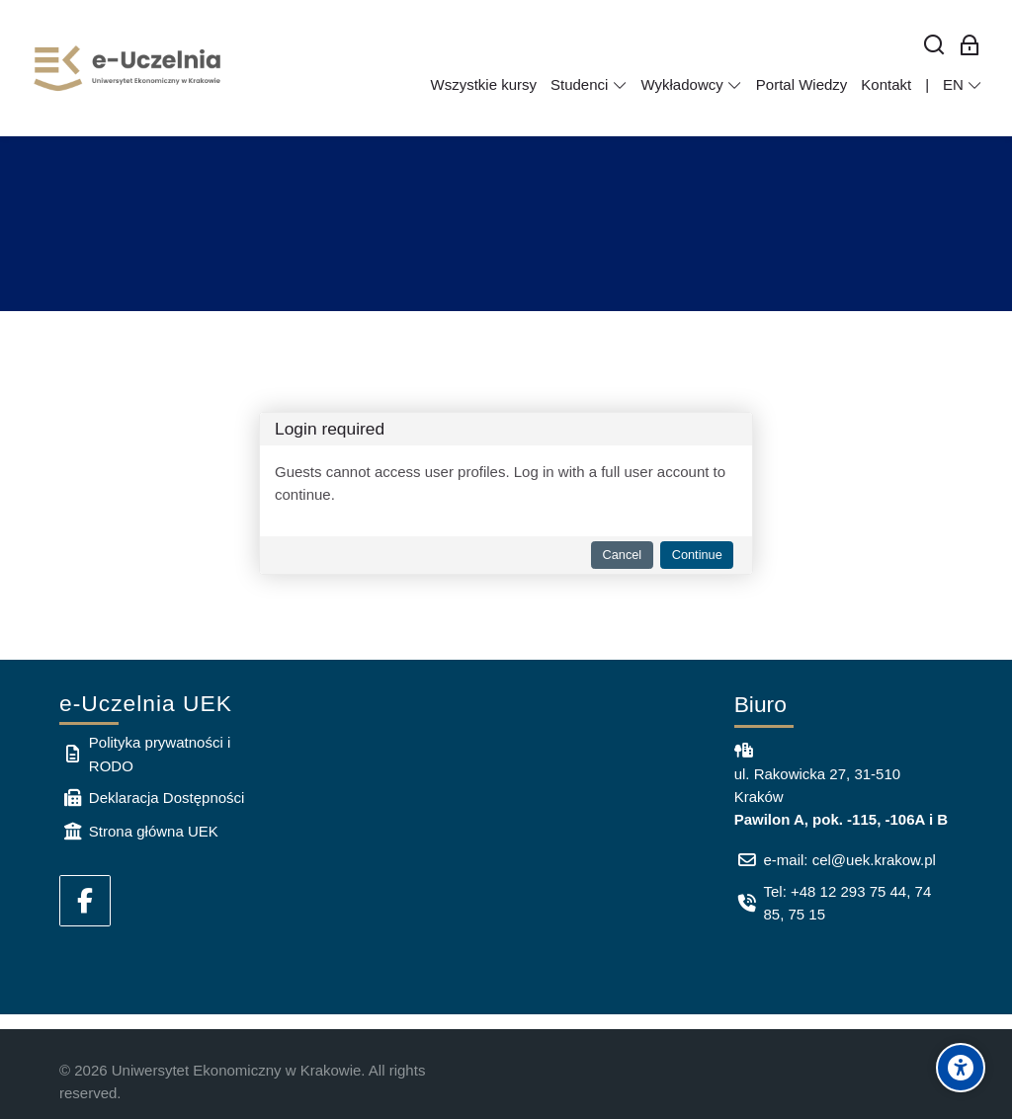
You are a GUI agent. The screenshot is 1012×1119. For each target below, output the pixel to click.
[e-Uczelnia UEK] (128, 68)
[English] (962, 85)
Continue (697, 554)
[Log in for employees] (970, 46)
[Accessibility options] (960, 1067)
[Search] (934, 46)
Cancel (622, 554)
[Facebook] (85, 900)
